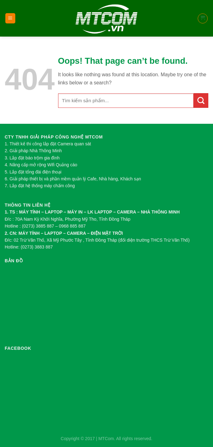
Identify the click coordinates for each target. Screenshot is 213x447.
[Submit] (201, 100)
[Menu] (10, 18)
